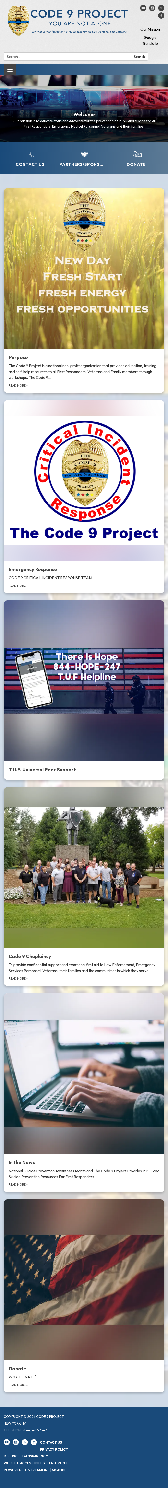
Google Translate (150, 40)
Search (139, 56)
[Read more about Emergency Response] (84, 496)
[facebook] (161, 17)
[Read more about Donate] (84, 1295)
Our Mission (150, 29)
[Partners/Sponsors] (83, 158)
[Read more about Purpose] (84, 290)
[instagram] (152, 9)
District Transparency (26, 1456)
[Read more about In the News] (84, 1092)
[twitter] (161, 9)
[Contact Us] (30, 158)
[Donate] (136, 158)
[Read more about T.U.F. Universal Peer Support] (84, 690)
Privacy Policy (54, 1449)
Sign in (58, 1470)
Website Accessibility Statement (35, 1463)
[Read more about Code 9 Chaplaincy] (84, 886)
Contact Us (51, 1442)
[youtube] (143, 9)
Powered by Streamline (26, 1470)
